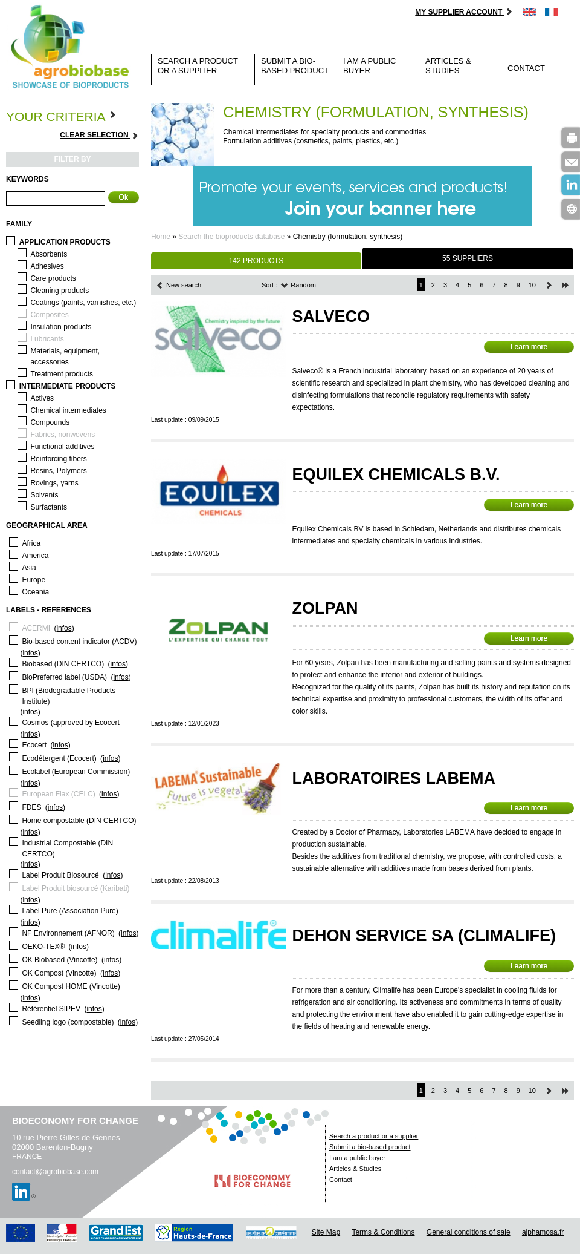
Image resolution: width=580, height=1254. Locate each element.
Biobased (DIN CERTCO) (63, 664)
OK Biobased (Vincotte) (59, 960)
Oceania (35, 592)
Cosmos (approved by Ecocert (70, 722)
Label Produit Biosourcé (60, 875)
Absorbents (48, 254)
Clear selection (99, 135)
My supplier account (463, 12)
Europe (33, 580)
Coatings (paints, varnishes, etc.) (83, 302)
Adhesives (46, 266)
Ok (123, 197)
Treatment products (61, 374)
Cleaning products (59, 290)
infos (63, 628)
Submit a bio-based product (295, 65)
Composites (49, 314)
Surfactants (48, 507)
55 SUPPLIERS (467, 258)
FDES (31, 807)
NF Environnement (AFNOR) (68, 933)
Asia (29, 567)
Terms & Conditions (383, 1232)
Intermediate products (67, 386)
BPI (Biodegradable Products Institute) (68, 696)
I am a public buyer (369, 65)
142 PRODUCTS (256, 261)
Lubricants (46, 339)
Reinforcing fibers (58, 459)
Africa (31, 543)
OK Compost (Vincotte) (59, 973)
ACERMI (36, 628)
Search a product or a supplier (198, 65)
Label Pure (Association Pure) (70, 911)
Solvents (44, 495)
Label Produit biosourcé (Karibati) (75, 888)
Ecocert (34, 745)
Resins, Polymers (58, 471)
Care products (53, 278)
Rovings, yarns (54, 483)
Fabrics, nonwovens (62, 434)
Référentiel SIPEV (51, 1009)
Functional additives (62, 446)
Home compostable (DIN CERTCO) (79, 820)
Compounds (49, 422)
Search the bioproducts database (231, 236)
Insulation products (60, 327)
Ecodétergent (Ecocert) (59, 758)
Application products (65, 242)
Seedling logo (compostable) (68, 1022)
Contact (526, 68)
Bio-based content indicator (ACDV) (79, 641)
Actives (42, 398)
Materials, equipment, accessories (65, 356)
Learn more (529, 347)
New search (178, 285)
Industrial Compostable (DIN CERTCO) (67, 848)
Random (298, 285)
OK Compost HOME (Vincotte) (71, 986)
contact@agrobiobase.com (55, 1171)
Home (160, 236)
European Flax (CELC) (58, 794)
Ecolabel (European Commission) (76, 771)
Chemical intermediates (68, 410)
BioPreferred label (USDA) (64, 677)
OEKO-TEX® (43, 946)
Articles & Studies (448, 65)
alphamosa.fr (543, 1232)
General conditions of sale (469, 1232)
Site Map (326, 1232)
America (35, 555)
